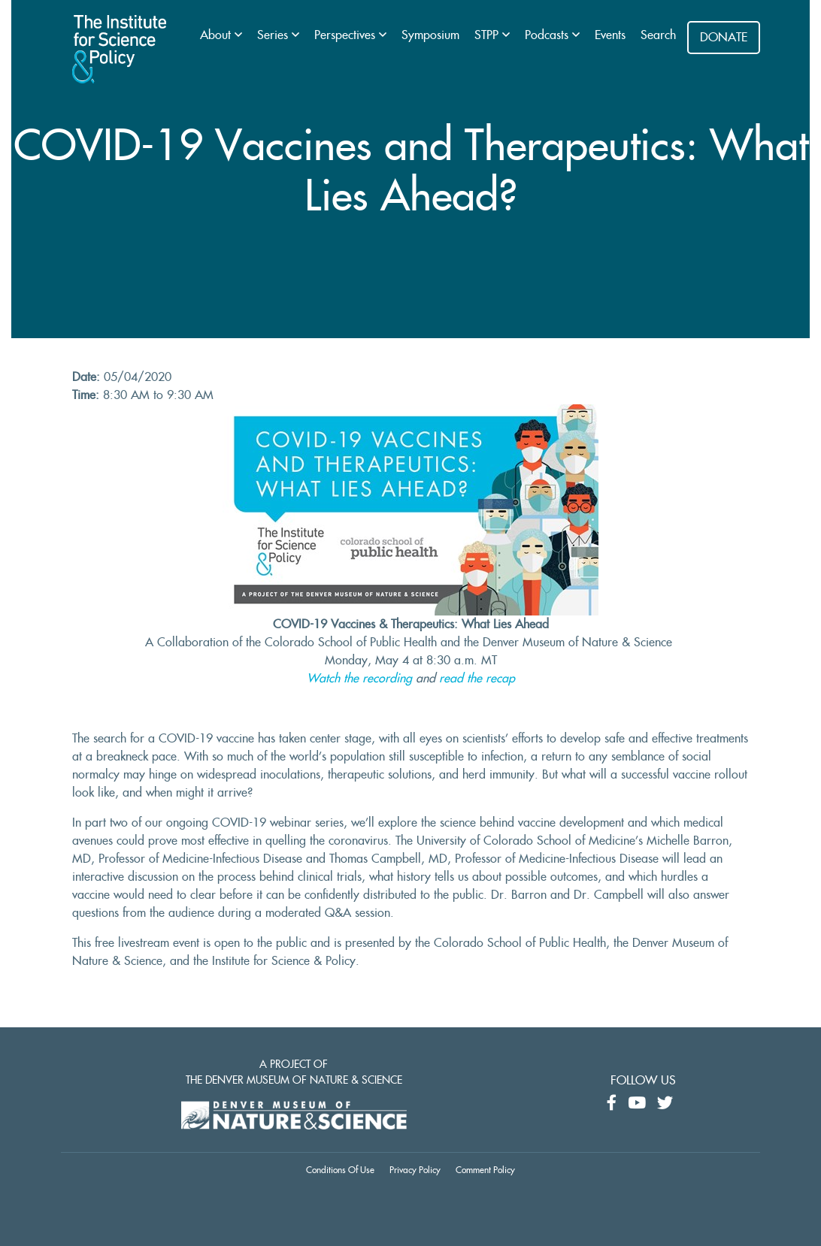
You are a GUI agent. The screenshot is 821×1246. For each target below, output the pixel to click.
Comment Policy (485, 1170)
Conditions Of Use (340, 1170)
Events (610, 35)
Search (658, 35)
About (217, 35)
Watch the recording (359, 679)
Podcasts (548, 35)
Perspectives (346, 35)
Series (274, 35)
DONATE (723, 38)
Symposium (430, 35)
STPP (488, 35)
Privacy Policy (415, 1170)
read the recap (477, 679)
